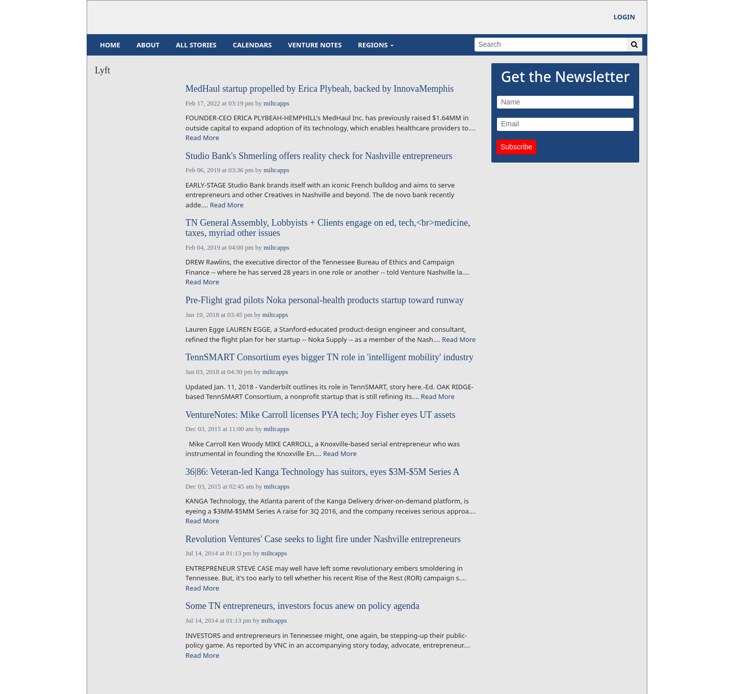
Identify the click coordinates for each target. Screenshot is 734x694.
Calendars (252, 44)
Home (110, 44)
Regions (372, 44)
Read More (202, 137)
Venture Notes (315, 44)
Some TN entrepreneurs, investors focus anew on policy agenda (303, 606)
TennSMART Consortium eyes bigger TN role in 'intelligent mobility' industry (330, 357)
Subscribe (516, 147)
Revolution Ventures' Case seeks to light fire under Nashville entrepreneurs (323, 539)
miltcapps (277, 103)
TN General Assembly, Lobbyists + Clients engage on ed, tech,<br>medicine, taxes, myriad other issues (328, 228)
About (148, 44)
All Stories (196, 44)
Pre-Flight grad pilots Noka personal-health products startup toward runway (325, 300)
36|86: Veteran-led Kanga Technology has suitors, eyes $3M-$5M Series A (323, 472)
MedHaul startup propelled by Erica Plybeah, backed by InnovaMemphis (320, 89)
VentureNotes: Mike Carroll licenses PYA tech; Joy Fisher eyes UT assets (321, 415)
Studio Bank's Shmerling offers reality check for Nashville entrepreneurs (319, 156)
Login (624, 16)
